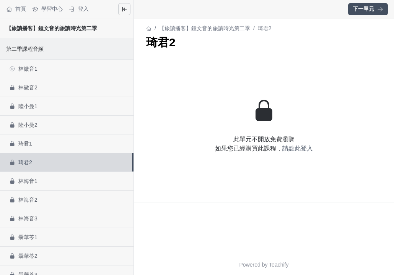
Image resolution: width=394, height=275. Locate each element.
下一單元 (368, 9)
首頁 (16, 9)
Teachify (278, 265)
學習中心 (47, 9)
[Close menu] (124, 9)
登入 (79, 9)
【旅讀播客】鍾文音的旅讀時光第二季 (51, 28)
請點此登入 (297, 148)
